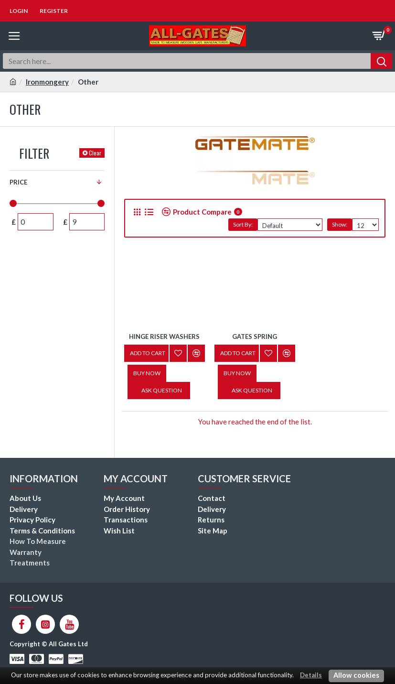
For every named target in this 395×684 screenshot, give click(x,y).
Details (311, 675)
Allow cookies (356, 675)
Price (18, 182)
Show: (339, 224)
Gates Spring (254, 336)
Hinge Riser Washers (164, 336)
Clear (95, 153)
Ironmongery (47, 81)
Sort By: (243, 224)
